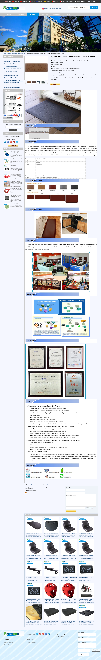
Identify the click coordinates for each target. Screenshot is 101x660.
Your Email (81, 637)
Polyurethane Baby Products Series (12, 87)
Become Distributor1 (31, 645)
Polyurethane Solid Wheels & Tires (12, 80)
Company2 (6, 645)
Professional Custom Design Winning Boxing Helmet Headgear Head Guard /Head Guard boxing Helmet (16, 154)
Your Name (81, 632)
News (68, 14)
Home (9, 14)
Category (9, 53)
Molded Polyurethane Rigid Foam (11, 85)
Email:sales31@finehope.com (52, 8)
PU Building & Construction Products (12, 68)
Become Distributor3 (8, 642)
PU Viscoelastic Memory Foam (11, 77)
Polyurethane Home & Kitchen (11, 63)
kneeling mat (46, 484)
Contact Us (56, 14)
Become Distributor (31, 642)
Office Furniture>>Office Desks (11, 59)
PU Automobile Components (10, 66)
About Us (21, 14)
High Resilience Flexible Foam (11, 75)
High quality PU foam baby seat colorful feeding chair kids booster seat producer (16, 205)
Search (94, 7)
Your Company (82, 642)
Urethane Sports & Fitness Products (12, 61)
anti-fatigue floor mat (32, 484)
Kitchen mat (40, 484)
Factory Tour (44, 14)
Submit (83, 654)
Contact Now (13, 146)
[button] (99, 34)
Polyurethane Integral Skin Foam (18, 53)
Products (32, 14)
